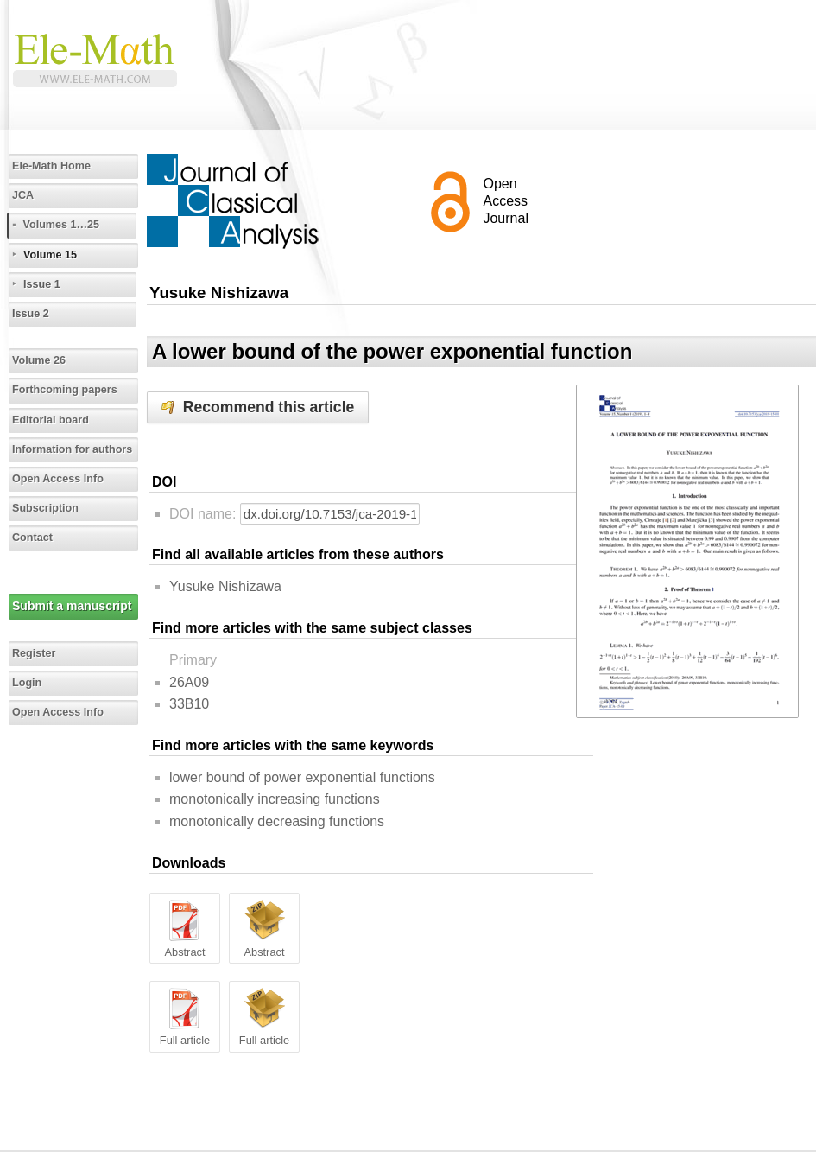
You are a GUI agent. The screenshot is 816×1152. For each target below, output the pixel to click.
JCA (23, 195)
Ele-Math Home (51, 166)
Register (33, 653)
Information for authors (72, 449)
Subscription (45, 508)
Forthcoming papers (64, 390)
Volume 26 (39, 360)
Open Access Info (58, 479)
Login (26, 683)
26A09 (189, 682)
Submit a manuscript (71, 606)
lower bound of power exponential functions (302, 777)
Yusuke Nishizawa (225, 586)
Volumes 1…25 (60, 225)
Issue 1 (41, 284)
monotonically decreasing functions (276, 821)
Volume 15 (50, 255)
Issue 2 (30, 314)
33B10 (189, 704)
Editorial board (50, 420)
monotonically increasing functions (274, 799)
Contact (32, 537)
